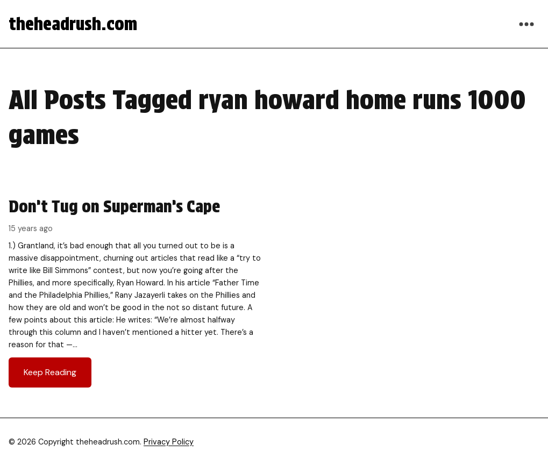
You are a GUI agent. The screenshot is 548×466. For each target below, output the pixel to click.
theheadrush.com (73, 23)
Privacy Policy (169, 442)
